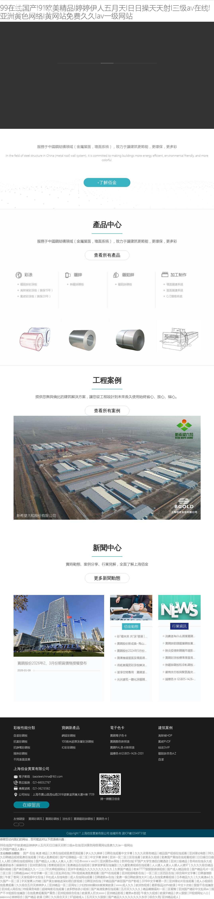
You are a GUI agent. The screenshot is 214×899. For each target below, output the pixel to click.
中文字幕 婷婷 (99, 857)
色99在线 (127, 861)
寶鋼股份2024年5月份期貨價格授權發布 (141, 650)
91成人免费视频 (48, 857)
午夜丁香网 (12, 877)
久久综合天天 (59, 897)
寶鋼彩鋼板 (52, 818)
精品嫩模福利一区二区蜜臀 (160, 889)
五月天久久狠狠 (96, 897)
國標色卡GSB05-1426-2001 (127, 753)
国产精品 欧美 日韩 (37, 897)
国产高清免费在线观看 (105, 889)
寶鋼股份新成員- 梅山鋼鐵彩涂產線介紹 (140, 643)
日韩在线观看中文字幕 (119, 853)
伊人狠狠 (182, 893)
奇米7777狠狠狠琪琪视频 (149, 869)
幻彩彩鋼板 (69, 747)
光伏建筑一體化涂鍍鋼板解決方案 (137, 679)
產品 (136, 9)
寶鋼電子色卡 (118, 735)
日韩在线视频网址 (22, 861)
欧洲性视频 (143, 885)
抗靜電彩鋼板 (22, 747)
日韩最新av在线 (105, 877)
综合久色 (154, 897)
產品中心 (65, 95)
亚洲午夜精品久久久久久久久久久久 (90, 869)
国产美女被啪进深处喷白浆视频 (63, 881)
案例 (179, 9)
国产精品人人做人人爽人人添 (54, 861)
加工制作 (107, 95)
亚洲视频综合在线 (68, 893)
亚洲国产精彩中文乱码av (194, 889)
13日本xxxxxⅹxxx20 (86, 861)
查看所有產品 (107, 255)
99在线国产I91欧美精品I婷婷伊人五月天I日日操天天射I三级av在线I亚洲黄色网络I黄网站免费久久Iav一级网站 (66, 845)
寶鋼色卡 (101, 818)
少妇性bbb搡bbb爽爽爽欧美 (96, 885)
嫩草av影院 (133, 893)
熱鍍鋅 (92, 71)
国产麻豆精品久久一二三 (29, 869)
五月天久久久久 (131, 889)
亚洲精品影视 (115, 893)
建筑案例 (149, 95)
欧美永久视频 (151, 857)
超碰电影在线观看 (53, 889)
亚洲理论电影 (198, 853)
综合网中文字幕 (186, 873)
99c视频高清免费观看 (86, 873)
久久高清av (202, 877)
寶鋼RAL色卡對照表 (122, 747)
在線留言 (31, 805)
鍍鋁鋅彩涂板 (28, 284)
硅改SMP (164, 747)
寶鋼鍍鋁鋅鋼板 (83, 818)
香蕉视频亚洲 (57, 865)
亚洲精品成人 (170, 897)
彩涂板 (71, 71)
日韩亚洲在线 (93, 881)
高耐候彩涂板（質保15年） (37, 290)
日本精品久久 (185, 877)
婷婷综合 (17, 897)
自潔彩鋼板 (20, 735)
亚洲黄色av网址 (110, 861)
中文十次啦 (185, 885)
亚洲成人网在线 (11, 889)
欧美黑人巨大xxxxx (93, 893)
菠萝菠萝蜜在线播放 (105, 865)
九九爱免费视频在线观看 (134, 865)
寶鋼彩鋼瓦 (35, 818)
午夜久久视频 (149, 893)
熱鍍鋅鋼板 (77, 284)
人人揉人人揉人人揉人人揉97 (170, 865)
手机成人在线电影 (57, 877)
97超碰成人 (77, 897)
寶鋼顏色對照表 (120, 741)
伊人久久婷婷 (94, 853)
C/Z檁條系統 (174, 296)
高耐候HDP (165, 735)
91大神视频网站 (56, 869)
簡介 (122, 9)
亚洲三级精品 (179, 861)
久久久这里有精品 (146, 853)
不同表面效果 (22, 759)
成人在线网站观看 (81, 877)
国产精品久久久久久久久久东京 (128, 897)
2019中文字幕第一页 (155, 881)
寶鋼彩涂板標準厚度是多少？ (182, 657)
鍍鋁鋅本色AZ (167, 753)
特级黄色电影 (32, 889)
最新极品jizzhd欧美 (164, 885)
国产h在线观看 (110, 873)
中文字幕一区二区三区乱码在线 (51, 873)
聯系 (208, 9)
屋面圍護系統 (174, 290)
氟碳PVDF (164, 741)
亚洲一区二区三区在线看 (125, 857)
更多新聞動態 (107, 578)
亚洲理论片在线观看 (182, 881)
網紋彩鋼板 (69, 735)
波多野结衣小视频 (78, 889)
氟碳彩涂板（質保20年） (35, 296)
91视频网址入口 (199, 893)
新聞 (193, 9)
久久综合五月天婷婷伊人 (32, 885)
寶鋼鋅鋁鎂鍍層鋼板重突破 (181, 643)
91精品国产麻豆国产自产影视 (121, 881)
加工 (150, 9)
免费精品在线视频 (78, 865)
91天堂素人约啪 (32, 881)
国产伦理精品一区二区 (74, 857)
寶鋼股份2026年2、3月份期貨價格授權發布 (52, 663)
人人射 (5, 861)
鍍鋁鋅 (113, 71)
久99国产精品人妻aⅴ (13, 849)
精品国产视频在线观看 (173, 853)
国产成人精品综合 (178, 869)
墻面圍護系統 (174, 284)
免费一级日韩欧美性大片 (132, 877)
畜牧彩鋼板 (139, 71)
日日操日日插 (205, 857)
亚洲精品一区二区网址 (63, 885)
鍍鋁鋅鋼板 (125, 284)
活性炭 (66, 818)
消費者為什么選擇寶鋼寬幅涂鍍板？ (186, 636)
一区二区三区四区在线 (160, 873)
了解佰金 (107, 182)
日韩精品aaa (21, 873)
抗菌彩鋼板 (20, 741)
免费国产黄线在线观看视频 (178, 857)
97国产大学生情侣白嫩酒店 (152, 861)
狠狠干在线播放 (203, 885)
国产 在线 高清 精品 (36, 853)
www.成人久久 (125, 885)
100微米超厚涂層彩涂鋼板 (78, 741)
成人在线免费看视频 (162, 877)
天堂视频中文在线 (32, 877)
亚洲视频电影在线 (133, 873)
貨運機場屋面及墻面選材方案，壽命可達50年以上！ (148, 658)
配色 (165, 9)
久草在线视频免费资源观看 (67, 853)
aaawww (5, 897)
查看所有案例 (107, 410)
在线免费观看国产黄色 (41, 893)
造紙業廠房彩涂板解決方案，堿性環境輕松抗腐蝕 (146, 665)
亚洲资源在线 (38, 865)
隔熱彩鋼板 (20, 753)
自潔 (161, 759)
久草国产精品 (123, 869)
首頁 (107, 9)
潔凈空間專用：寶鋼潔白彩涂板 (135, 672)
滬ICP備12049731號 (134, 833)
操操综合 (22, 865)
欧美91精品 (167, 893)
